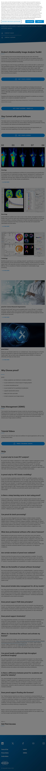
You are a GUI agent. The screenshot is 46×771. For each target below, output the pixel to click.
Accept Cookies (29, 21)
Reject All (39, 21)
